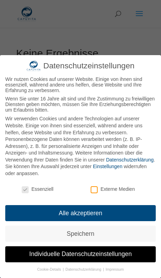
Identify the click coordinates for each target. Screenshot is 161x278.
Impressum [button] (115, 269)
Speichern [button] (80, 233)
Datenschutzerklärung (130, 160)
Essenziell (38, 189)
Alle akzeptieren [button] (81, 213)
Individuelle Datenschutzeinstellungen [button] (80, 253)
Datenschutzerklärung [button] (83, 269)
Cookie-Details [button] (49, 269)
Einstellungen (107, 166)
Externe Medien (113, 189)
